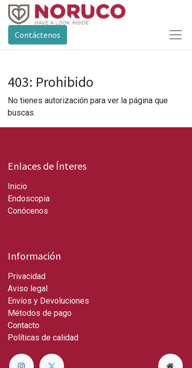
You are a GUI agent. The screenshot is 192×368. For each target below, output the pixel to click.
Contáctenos (37, 35)
